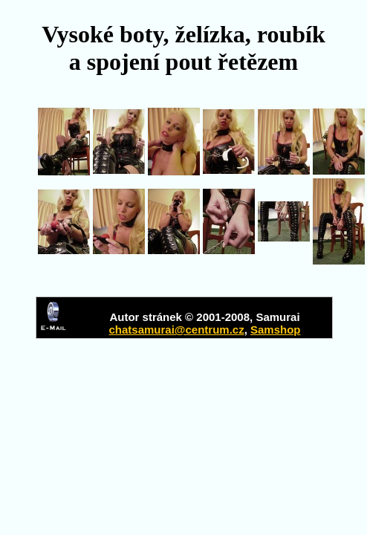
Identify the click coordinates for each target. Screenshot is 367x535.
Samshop (275, 329)
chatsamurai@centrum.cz (176, 329)
